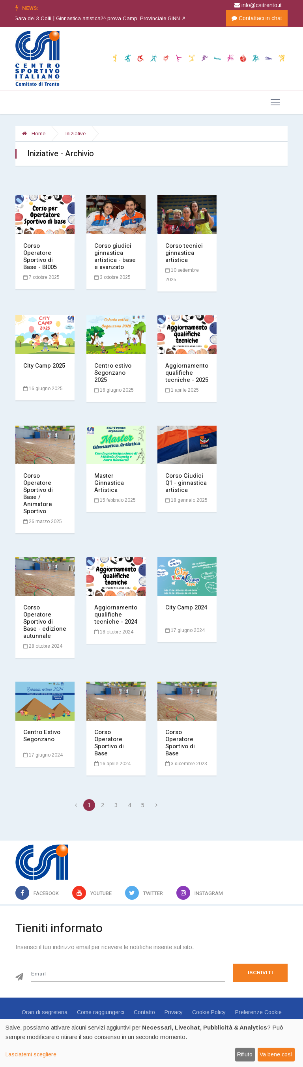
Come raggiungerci (100, 1012)
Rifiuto (244, 1054)
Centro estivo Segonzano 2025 (112, 372)
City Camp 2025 (44, 365)
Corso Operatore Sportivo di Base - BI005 (40, 256)
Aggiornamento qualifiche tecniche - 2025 (186, 372)
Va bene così (276, 1054)
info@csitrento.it (258, 5)
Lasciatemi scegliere (31, 1054)
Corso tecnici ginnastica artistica (184, 252)
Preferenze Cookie (258, 1012)
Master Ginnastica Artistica (109, 482)
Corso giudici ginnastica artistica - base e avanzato (115, 256)
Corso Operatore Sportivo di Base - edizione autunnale (44, 621)
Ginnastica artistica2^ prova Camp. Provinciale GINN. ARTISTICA (145, 18)
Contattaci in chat (257, 18)
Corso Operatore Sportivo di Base (109, 743)
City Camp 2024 (186, 607)
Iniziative (75, 133)
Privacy (174, 1012)
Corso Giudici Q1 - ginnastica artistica (186, 482)
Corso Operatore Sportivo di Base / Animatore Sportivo (38, 493)
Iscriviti (260, 972)
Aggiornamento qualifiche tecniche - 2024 (115, 614)
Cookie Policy (209, 1012)
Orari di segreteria (44, 1012)
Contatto (144, 1012)
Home (33, 133)
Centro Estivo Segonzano (41, 736)
